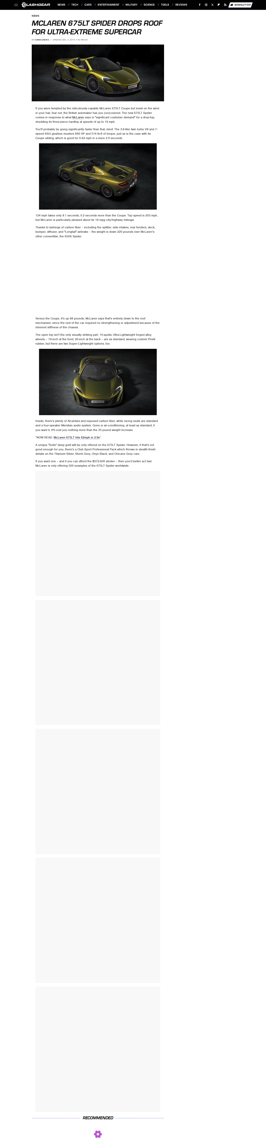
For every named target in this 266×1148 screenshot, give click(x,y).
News (61, 4)
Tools (165, 4)
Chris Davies (42, 40)
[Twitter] (212, 4)
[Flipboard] (218, 4)
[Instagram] (206, 4)
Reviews (181, 4)
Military (131, 4)
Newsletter (240, 4)
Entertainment (108, 4)
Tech (74, 4)
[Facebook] (199, 4)
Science (149, 4)
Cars (87, 4)
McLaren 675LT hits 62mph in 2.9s (77, 437)
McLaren (78, 117)
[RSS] (225, 4)
